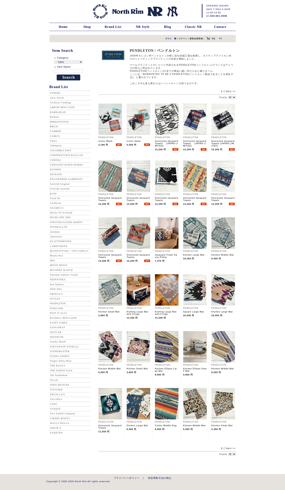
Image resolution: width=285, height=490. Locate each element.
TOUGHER (56, 389)
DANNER (55, 169)
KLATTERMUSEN (60, 241)
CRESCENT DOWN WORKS (66, 164)
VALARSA (56, 399)
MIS (52, 260)
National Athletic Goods (64, 274)
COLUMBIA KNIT (61, 150)
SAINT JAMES (58, 322)
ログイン (183, 38)
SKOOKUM (57, 337)
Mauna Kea (56, 255)
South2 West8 (58, 341)
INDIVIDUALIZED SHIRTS (66, 222)
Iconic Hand (134, 141)
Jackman (55, 231)
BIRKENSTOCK (59, 121)
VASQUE (55, 408)
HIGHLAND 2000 (60, 217)
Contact (220, 26)
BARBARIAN (58, 112)
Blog (167, 26)
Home (63, 26)
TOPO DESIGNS (59, 384)
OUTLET (55, 298)
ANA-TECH (57, 98)
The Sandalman (59, 375)
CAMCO (55, 136)
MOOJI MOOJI (58, 265)
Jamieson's (56, 236)
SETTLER (56, 332)
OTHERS (55, 93)
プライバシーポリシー (127, 478)
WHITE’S (55, 428)
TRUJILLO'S (57, 394)
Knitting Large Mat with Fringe (137, 313)
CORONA (55, 160)
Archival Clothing (60, 102)
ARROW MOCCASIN (62, 107)
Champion (56, 145)
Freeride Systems (60, 188)
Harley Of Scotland (61, 212)
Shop (87, 26)
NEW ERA (56, 289)
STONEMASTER (60, 351)
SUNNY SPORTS (60, 356)
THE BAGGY (58, 365)
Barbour (54, 117)
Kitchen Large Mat (194, 255)
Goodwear (56, 203)
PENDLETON (58, 303)
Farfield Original (60, 184)
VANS (53, 404)
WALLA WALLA (59, 423)
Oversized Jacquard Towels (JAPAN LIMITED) (166, 143)
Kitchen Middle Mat (222, 255)
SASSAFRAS (57, 327)
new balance (57, 284)
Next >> (231, 91)
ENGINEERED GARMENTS (66, 179)
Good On (55, 198)
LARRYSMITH (58, 246)
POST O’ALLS (58, 313)
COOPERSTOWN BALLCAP (66, 155)
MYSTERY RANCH (61, 270)
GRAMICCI (57, 208)
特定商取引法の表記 (159, 478)
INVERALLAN (58, 227)
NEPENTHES (58, 279)
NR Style (142, 26)
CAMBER (55, 131)
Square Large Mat (193, 312)
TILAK (54, 380)
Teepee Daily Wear (61, 361)
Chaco (53, 140)
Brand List (113, 26)
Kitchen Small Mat (109, 312)
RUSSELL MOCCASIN (63, 318)
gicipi (53, 193)
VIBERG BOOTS (60, 418)
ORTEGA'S (56, 294)
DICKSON (56, 174)
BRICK (54, 126)
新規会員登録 (196, 38)
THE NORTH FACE (61, 370)
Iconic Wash (105, 141)
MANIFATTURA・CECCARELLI (69, 251)
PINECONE (57, 308)
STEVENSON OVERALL (64, 346)
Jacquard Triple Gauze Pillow (166, 256)
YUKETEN (56, 432)
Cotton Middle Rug (166, 425)
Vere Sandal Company (62, 413)
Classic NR (193, 26)
